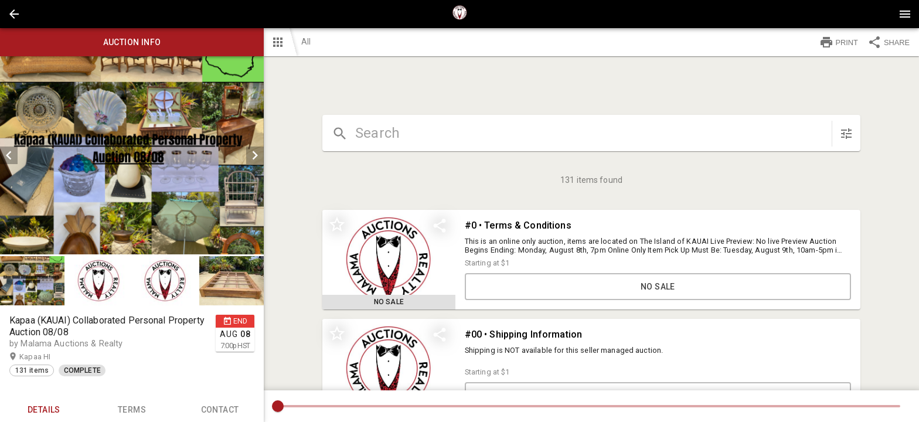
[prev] (9, 155)
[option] (132, 155)
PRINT (838, 42)
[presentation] (459, 14)
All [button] (306, 41)
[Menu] (905, 14)
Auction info (132, 42)
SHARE (888, 42)
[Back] (14, 14)
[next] (255, 155)
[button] (14, 14)
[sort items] (846, 134)
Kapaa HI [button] (46, 357)
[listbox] (132, 155)
